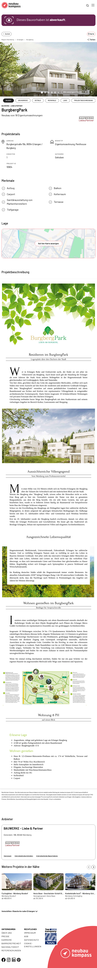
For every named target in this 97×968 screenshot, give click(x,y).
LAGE (65, 100)
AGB (26, 936)
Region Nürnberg (8, 39)
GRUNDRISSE (23, 100)
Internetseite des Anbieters (24, 856)
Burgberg (29, 39)
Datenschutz (31, 940)
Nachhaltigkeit (10, 947)
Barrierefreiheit (11, 943)
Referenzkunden (11, 950)
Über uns (7, 933)
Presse (5, 936)
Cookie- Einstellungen (32, 945)
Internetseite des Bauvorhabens (47, 856)
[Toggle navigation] (92, 5)
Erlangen (20, 39)
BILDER (8, 100)
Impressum (7, 856)
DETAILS (38, 100)
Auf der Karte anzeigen (48, 243)
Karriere (7, 940)
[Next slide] (91, 91)
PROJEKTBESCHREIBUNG (83, 100)
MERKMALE (52, 100)
